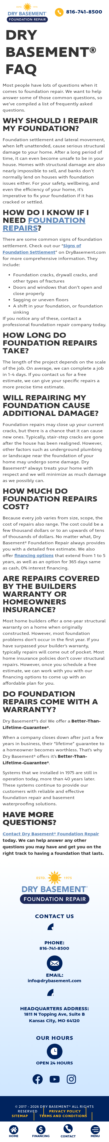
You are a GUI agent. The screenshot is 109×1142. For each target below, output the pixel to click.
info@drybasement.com (54, 981)
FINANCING (41, 1136)
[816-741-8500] (59, 12)
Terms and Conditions (63, 1116)
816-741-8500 (84, 12)
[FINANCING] (40, 1129)
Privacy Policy (65, 1111)
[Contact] (68, 1128)
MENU (95, 1136)
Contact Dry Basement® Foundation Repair (51, 834)
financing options (34, 556)
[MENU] (95, 1129)
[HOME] (13, 1129)
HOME (13, 1136)
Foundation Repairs (44, 224)
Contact (68, 1136)
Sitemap (20, 1116)
